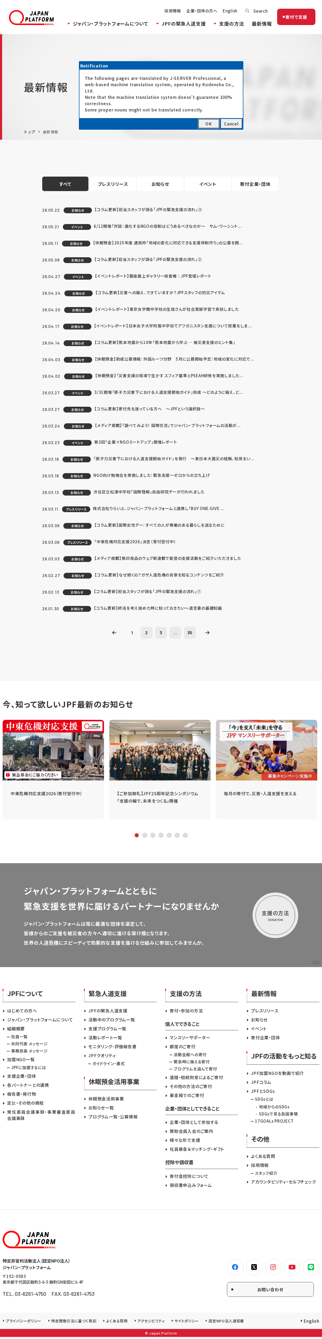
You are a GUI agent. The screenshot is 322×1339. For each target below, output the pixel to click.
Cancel (231, 123)
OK (208, 123)
